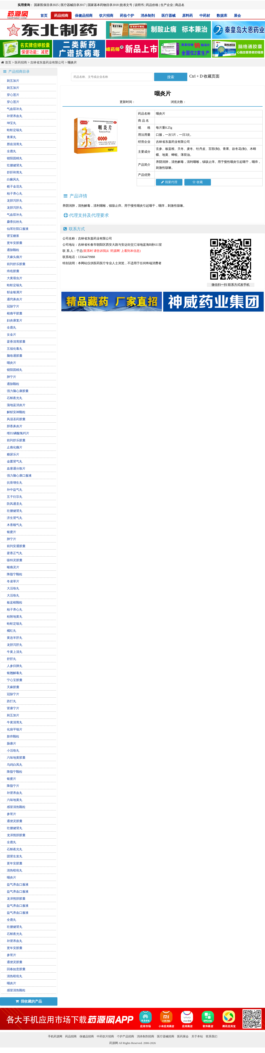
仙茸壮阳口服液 (17, 228)
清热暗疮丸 (14, 870)
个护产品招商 (125, 1036)
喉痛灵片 (13, 567)
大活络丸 (13, 588)
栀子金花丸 (14, 186)
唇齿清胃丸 (14, 144)
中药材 (204, 15)
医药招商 (21, 62)
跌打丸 (11, 701)
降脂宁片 (13, 785)
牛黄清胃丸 (14, 722)
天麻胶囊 (13, 687)
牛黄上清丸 (14, 652)
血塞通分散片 (16, 468)
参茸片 (11, 814)
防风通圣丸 (14, 503)
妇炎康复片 (14, 320)
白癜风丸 (13, 179)
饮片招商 (106, 15)
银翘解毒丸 (14, 673)
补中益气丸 (14, 489)
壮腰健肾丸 (14, 165)
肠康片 (11, 743)
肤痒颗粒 (13, 736)
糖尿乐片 (13, 454)
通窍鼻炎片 (14, 299)
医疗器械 (168, 15)
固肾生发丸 (14, 856)
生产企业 (167, 5)
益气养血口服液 (17, 884)
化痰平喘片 (14, 729)
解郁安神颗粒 (16, 412)
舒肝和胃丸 (14, 172)
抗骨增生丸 (14, 482)
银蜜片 (11, 532)
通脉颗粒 (13, 250)
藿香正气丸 (14, 553)
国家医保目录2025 (46, 5)
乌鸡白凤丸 (14, 764)
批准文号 (126, 5)
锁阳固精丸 (14, 158)
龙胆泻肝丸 (14, 200)
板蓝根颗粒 (14, 602)
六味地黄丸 (14, 800)
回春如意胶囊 (16, 969)
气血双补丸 (14, 109)
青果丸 (11, 137)
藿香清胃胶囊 (16, 341)
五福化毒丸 (14, 348)
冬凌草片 (13, 581)
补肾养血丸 (14, 116)
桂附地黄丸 (14, 616)
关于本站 (197, 1036)
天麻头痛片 (14, 257)
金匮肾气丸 (14, 461)
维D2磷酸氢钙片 (18, 433)
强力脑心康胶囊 (17, 391)
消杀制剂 (148, 15)
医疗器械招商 (165, 1036)
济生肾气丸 (14, 518)
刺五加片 (13, 80)
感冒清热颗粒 (16, 807)
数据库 (222, 15)
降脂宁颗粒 (14, 574)
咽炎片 (11, 362)
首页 (43, 15)
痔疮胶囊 (13, 271)
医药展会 (183, 1036)
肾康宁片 (13, 708)
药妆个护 (127, 15)
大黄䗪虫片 (14, 278)
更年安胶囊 (14, 243)
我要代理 (169, 182)
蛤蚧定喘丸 (14, 130)
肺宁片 (11, 377)
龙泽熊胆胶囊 (16, 835)
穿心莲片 (13, 95)
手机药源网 (55, 1036)
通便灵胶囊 (14, 821)
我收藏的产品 (28, 1001)
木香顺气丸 (14, 525)
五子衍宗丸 (14, 496)
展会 (237, 15)
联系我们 (211, 1036)
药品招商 (61, 15)
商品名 (179, 5)
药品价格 (152, 5)
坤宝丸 (11, 123)
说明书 (139, 5)
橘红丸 (11, 630)
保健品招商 (84, 15)
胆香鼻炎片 (14, 426)
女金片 (11, 334)
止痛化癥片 (14, 447)
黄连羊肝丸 (14, 637)
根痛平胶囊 (14, 313)
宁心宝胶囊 (14, 680)
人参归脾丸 (14, 666)
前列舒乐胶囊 (16, 264)
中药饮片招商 (105, 1036)
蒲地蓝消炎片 (16, 405)
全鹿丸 (11, 151)
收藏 (198, 182)
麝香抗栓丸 (14, 221)
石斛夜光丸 (14, 398)
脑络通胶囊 (14, 355)
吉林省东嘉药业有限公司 (47, 62)
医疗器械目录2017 (73, 5)
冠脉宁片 (13, 306)
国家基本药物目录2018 (103, 5)
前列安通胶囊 (16, 546)
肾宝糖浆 (13, 236)
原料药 (187, 15)
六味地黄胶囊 (16, 757)
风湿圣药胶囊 (16, 419)
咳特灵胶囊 (14, 560)
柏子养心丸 (14, 193)
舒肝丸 (11, 659)
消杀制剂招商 (145, 1036)
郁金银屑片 (14, 292)
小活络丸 (13, 750)
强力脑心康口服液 (19, 475)
